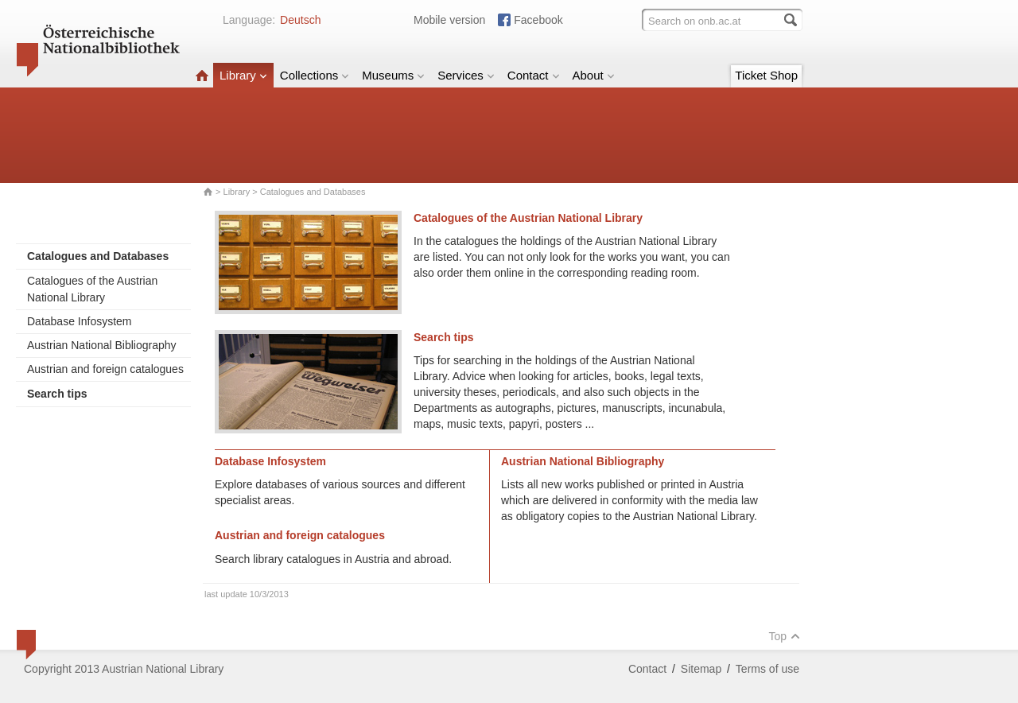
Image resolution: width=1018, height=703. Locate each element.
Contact (533, 75)
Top (784, 636)
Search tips (443, 337)
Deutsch (300, 20)
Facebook (538, 20)
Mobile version (449, 20)
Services (466, 75)
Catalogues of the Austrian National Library (92, 289)
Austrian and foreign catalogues (105, 369)
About (594, 75)
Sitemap (701, 668)
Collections (314, 75)
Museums (393, 75)
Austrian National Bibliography (102, 345)
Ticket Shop (766, 75)
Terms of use (767, 668)
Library (243, 75)
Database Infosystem (79, 321)
